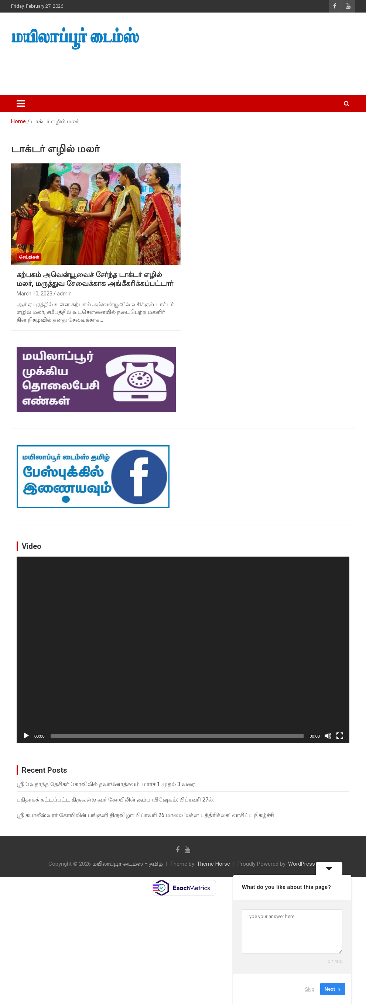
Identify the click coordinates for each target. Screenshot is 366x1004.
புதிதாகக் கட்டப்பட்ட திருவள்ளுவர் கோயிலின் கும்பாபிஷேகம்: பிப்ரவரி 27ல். (115, 799)
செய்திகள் (29, 257)
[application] (183, 650)
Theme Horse (213, 864)
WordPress (301, 864)
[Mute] (328, 736)
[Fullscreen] (339, 736)
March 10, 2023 (34, 294)
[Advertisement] (140, 70)
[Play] (26, 736)
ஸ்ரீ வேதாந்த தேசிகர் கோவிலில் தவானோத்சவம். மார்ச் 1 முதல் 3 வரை (106, 784)
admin (64, 294)
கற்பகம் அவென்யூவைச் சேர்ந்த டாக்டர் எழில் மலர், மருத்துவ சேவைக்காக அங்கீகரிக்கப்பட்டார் (95, 279)
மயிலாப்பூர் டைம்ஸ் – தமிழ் (127, 864)
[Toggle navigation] (20, 103)
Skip (309, 989)
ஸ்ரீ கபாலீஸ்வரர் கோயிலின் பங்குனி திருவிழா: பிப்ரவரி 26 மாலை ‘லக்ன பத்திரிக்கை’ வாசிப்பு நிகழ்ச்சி (145, 815)
